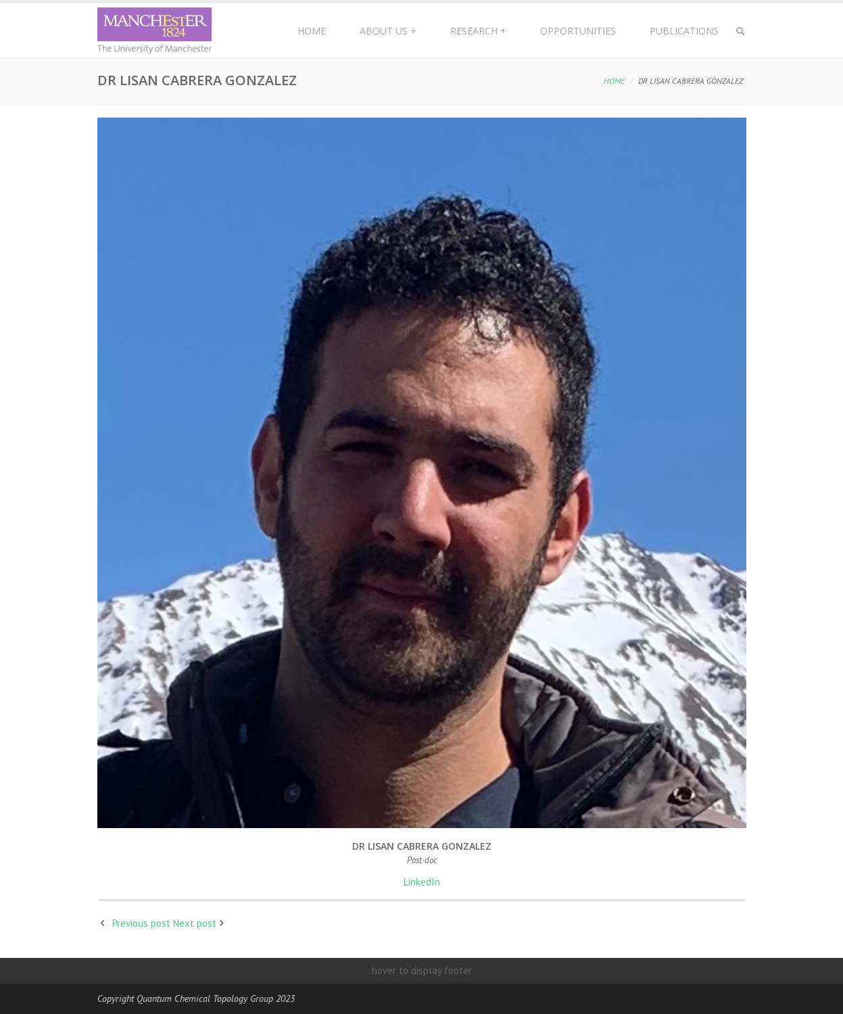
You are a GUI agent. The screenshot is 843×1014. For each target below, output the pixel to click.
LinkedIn (422, 881)
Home (311, 30)
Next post (194, 923)
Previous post (141, 923)
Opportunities (578, 30)
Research (478, 30)
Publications (684, 30)
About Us (388, 30)
